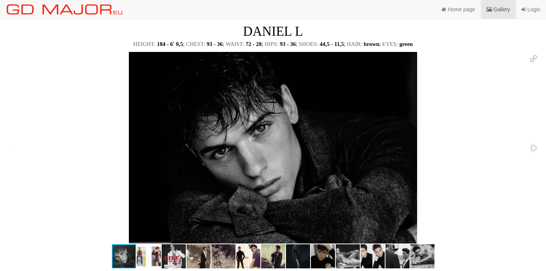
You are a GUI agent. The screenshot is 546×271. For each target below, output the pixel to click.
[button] (534, 59)
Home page (458, 9)
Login (531, 9)
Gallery (498, 9)
